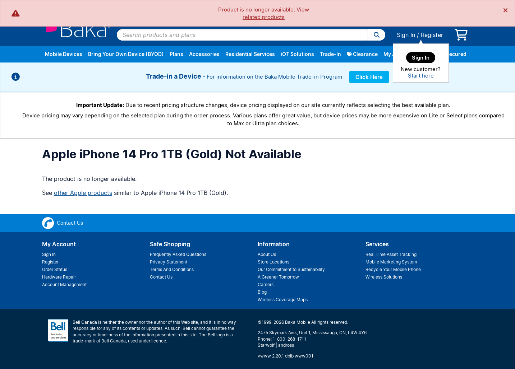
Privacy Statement (168, 262)
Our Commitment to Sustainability (291, 269)
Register (432, 34)
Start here (421, 75)
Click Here (369, 77)
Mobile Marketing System (391, 262)
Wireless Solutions (383, 277)
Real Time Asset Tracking (391, 254)
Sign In (406, 34)
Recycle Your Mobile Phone (393, 269)
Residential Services (250, 54)
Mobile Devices (63, 54)
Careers (265, 284)
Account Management (64, 284)
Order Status (54, 269)
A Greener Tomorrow (278, 277)
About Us (267, 254)
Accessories (204, 54)
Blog (262, 292)
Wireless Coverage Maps (283, 299)
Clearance (362, 54)
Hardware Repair (59, 277)
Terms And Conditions (172, 269)
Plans (176, 54)
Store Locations (273, 262)
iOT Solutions (297, 54)
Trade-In (330, 54)
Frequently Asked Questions (178, 254)
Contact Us (161, 277)
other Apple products (83, 192)
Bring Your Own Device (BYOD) (126, 54)
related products (264, 17)
